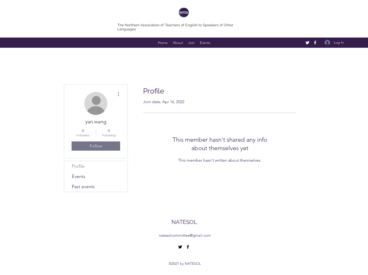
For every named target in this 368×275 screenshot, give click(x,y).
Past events (83, 186)
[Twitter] (307, 42)
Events (78, 176)
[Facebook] (315, 42)
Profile (78, 166)
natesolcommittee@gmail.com (185, 235)
